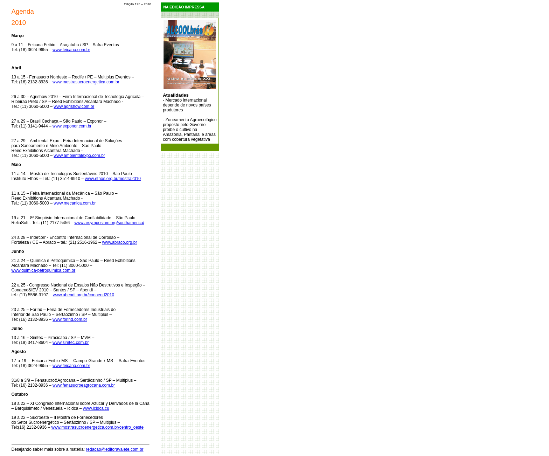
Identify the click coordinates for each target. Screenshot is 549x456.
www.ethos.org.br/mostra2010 (112, 178)
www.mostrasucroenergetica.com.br (86, 82)
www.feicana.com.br (71, 49)
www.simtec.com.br (71, 342)
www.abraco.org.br (119, 242)
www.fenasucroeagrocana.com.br (84, 385)
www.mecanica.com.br (75, 203)
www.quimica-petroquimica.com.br (44, 270)
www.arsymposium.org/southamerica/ (109, 222)
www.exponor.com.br (72, 126)
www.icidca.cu (96, 408)
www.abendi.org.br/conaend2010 (83, 294)
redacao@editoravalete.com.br (114, 449)
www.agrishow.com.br (74, 106)
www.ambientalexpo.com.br (79, 155)
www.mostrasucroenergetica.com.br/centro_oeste (97, 427)
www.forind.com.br (70, 319)
